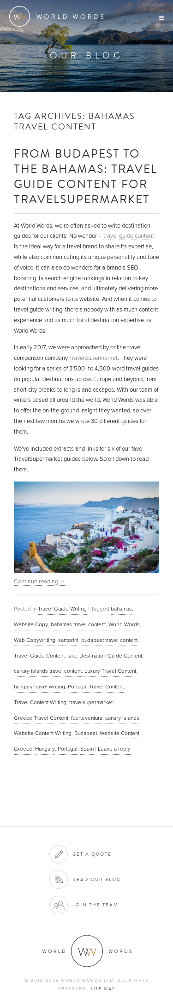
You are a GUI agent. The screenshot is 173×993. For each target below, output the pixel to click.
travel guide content (128, 236)
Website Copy (31, 624)
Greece (23, 749)
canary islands (122, 718)
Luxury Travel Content (110, 671)
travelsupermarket (91, 702)
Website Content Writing (43, 733)
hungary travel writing (39, 686)
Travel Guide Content (39, 655)
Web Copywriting (34, 640)
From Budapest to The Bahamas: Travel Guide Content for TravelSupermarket (85, 176)
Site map (102, 989)
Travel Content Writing (40, 702)
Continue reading (40, 581)
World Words (58, 16)
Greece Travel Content (41, 718)
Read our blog (96, 879)
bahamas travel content (78, 624)
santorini (68, 640)
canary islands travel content (48, 671)
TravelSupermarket (93, 358)
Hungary (45, 749)
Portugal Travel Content (96, 686)
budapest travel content (109, 640)
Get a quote (92, 854)
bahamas (121, 608)
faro (72, 655)
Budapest (85, 733)
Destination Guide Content (110, 655)
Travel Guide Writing (62, 608)
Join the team (95, 905)
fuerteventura (86, 718)
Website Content (119, 733)
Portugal (68, 749)
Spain (87, 749)
